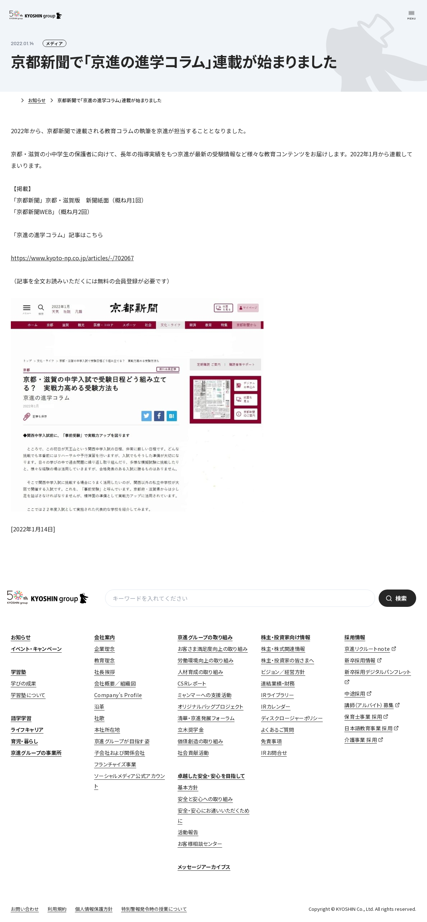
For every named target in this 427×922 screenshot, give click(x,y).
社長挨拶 (104, 671)
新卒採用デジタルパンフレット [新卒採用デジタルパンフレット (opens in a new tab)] (377, 671)
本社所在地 (107, 729)
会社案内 (104, 637)
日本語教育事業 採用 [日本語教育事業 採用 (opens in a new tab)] (368, 728)
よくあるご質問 (277, 729)
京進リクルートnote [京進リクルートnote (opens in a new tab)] (367, 648)
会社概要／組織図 (115, 683)
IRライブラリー (277, 695)
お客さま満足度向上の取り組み (213, 648)
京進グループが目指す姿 (121, 741)
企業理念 (104, 648)
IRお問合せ (274, 752)
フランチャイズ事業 (115, 764)
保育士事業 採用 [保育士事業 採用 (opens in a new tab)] (363, 716)
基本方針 (188, 787)
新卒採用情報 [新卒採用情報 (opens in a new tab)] (359, 660)
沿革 (99, 706)
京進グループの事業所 (36, 752)
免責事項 (271, 741)
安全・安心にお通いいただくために (213, 815)
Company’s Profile (118, 695)
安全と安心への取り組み (205, 799)
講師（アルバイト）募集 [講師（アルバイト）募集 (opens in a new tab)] (368, 705)
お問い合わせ (25, 908)
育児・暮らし (24, 741)
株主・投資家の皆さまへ (287, 660)
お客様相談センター (200, 843)
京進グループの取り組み (205, 637)
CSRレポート (192, 683)
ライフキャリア (27, 729)
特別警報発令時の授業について (154, 908)
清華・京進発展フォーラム (206, 718)
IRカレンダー (276, 706)
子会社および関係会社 (119, 752)
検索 (401, 598)
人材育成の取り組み (200, 671)
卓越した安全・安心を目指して (211, 775)
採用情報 (354, 637)
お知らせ (37, 100)
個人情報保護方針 (94, 908)
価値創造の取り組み (200, 741)
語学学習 (21, 718)
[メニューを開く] (411, 15)
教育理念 (104, 660)
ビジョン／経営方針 (283, 671)
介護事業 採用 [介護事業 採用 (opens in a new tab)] (360, 739)
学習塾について (28, 695)
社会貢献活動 (193, 752)
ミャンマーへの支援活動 (204, 695)
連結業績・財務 (278, 683)
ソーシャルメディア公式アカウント (129, 781)
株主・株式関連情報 (283, 648)
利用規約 (57, 908)
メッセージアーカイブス (204, 866)
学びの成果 (23, 683)
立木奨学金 (191, 729)
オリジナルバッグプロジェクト (211, 706)
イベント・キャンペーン (36, 648)
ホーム (14, 100)
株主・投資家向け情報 (285, 637)
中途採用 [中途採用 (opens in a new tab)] (354, 693)
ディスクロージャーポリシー (292, 718)
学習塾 (18, 671)
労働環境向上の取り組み (206, 660)
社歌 (99, 718)
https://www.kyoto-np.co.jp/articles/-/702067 (72, 257)
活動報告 (188, 832)
